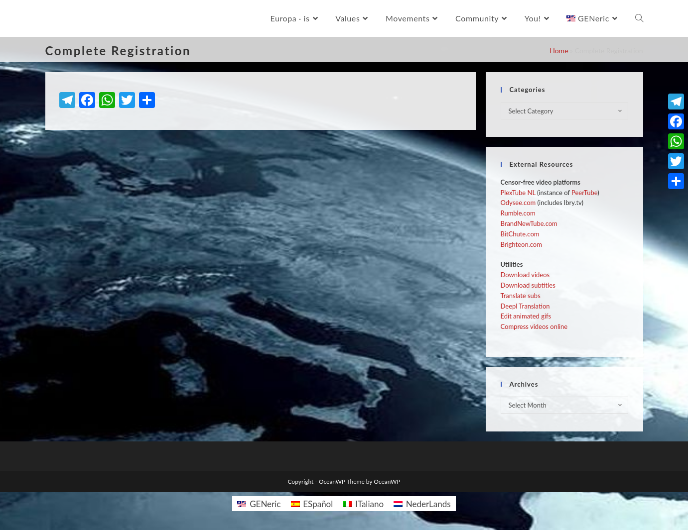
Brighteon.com (521, 244)
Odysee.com (518, 203)
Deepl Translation (525, 306)
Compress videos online (534, 326)
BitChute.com (520, 234)
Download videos (525, 275)
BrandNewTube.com (529, 223)
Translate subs (521, 296)
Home (559, 50)
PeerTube (584, 193)
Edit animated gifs (526, 316)
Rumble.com (518, 213)
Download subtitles (528, 285)
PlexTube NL (518, 193)
